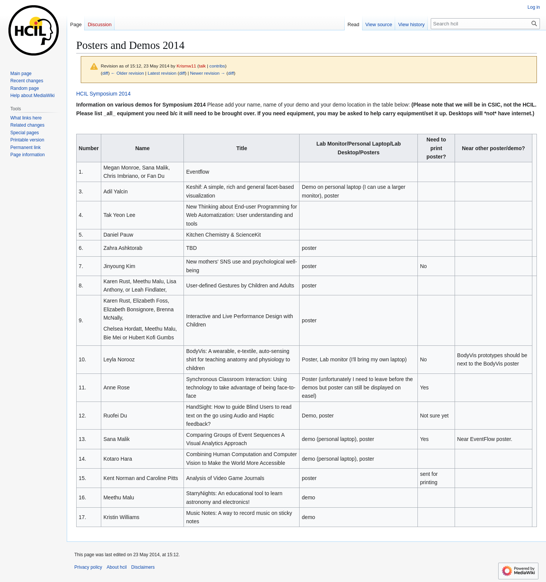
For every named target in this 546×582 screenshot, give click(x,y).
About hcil (117, 567)
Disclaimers (143, 567)
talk (202, 65)
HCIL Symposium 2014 (103, 94)
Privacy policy (88, 567)
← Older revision (127, 73)
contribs (217, 65)
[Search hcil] (485, 23)
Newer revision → (207, 73)
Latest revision (161, 73)
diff (105, 73)
